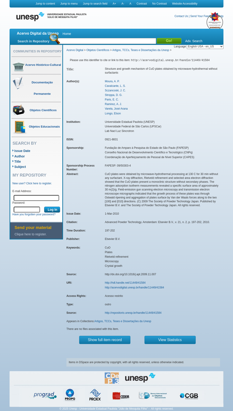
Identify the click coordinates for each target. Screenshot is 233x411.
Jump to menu (69, 3)
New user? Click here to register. (32, 183)
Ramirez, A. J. (113, 104)
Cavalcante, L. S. (115, 85)
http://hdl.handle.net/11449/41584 (125, 282)
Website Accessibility (184, 3)
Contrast (142, 3)
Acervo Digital (74, 50)
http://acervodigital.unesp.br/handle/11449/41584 (134, 287)
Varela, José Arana (116, 108)
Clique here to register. (31, 234)
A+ (114, 3)
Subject (20, 167)
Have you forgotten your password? (34, 214)
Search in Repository (33, 41)
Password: (19, 202)
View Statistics (170, 340)
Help (220, 16)
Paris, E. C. (112, 99)
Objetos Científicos (97, 50)
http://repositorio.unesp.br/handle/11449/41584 (133, 312)
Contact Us (181, 16)
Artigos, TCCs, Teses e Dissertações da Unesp (140, 50)
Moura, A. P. (112, 81)
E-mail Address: (22, 191)
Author (19, 156)
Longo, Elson (113, 113)
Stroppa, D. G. (113, 95)
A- (123, 3)
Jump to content (45, 3)
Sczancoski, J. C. (115, 90)
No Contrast (159, 3)
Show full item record (105, 340)
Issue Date (22, 151)
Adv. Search (193, 41)
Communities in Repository (37, 51)
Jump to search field (95, 3)
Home (67, 34)
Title (17, 161)
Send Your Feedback (202, 16)
